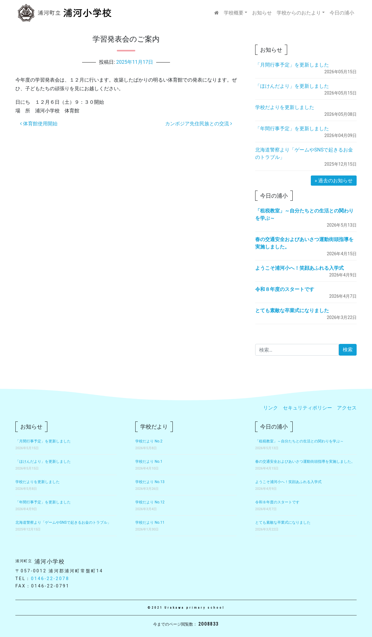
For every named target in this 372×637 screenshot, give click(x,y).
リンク (270, 408)
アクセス (347, 408)
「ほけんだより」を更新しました (292, 86)
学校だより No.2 (148, 441)
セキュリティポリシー (307, 408)
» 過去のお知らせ (334, 180)
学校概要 (233, 13)
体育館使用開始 (38, 124)
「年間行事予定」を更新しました (292, 128)
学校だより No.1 (148, 461)
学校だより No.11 (149, 522)
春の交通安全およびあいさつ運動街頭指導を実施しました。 (305, 461)
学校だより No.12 (149, 502)
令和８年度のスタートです (284, 289)
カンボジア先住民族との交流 (198, 124)
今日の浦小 (342, 13)
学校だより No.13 (149, 482)
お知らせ (262, 13)
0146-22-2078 (50, 578)
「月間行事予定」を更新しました (292, 65)
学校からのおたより (299, 13)
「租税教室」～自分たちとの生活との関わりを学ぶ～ (299, 441)
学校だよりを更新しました (284, 107)
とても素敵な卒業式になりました (292, 310)
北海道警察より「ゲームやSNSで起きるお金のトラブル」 (63, 522)
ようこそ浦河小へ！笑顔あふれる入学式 (299, 268)
